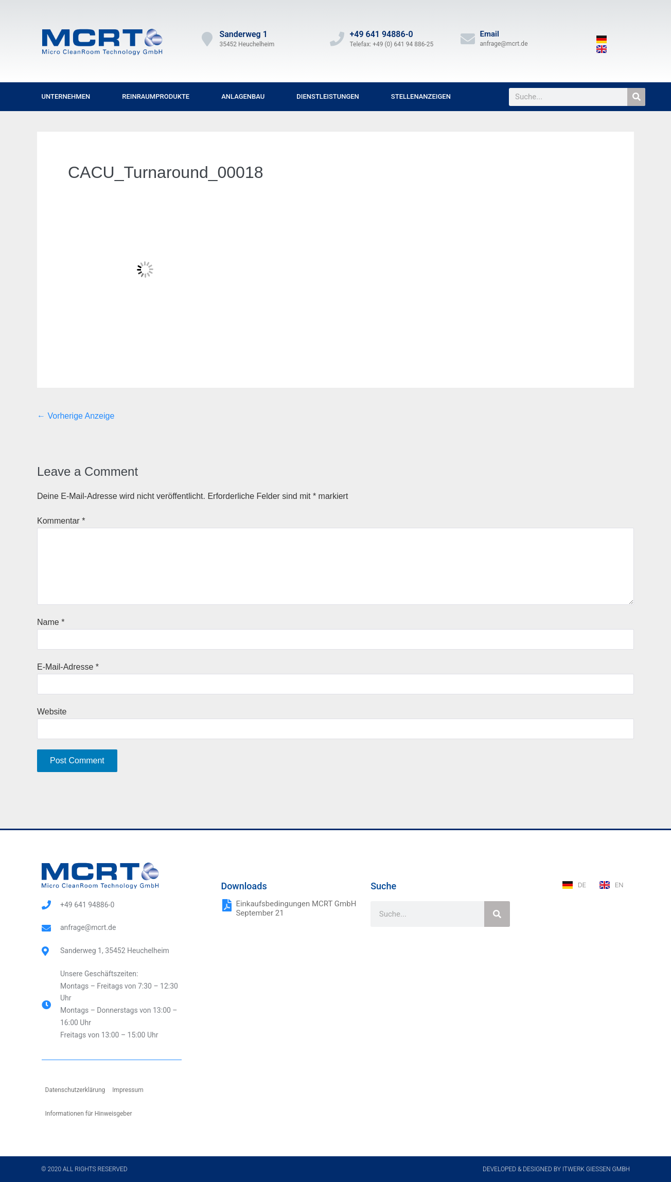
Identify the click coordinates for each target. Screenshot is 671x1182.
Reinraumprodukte (155, 96)
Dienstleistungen (327, 96)
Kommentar (61, 520)
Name (50, 622)
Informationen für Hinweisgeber (88, 1113)
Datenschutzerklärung (75, 1090)
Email (489, 34)
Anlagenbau (242, 96)
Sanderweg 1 (243, 34)
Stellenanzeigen (421, 96)
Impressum (127, 1090)
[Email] (468, 39)
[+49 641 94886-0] (337, 39)
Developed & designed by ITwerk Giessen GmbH (556, 1169)
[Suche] (636, 97)
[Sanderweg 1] (207, 39)
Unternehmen (66, 96)
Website (52, 711)
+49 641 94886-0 (381, 34)
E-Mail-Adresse (68, 666)
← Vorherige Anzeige (75, 415)
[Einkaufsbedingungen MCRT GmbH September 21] (227, 905)
